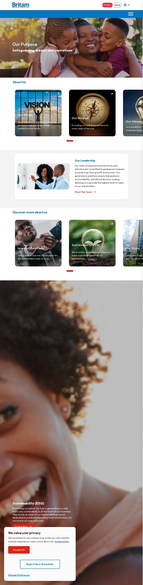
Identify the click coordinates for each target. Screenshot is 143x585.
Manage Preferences (19, 575)
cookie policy (62, 541)
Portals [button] (106, 5)
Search (117, 5)
